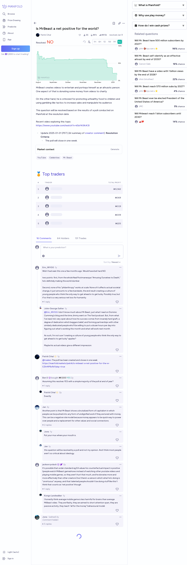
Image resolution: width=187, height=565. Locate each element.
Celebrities (54, 157)
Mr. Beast (67, 157)
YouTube (41, 157)
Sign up (16, 48)
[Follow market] (114, 23)
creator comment (94, 133)
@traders (46, 360)
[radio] (95, 42)
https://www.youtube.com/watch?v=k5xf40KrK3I (63, 125)
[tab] (44, 238)
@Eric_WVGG (51, 312)
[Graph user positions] (89, 42)
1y (56, 267)
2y (72, 378)
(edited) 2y (54, 517)
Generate (115, 149)
